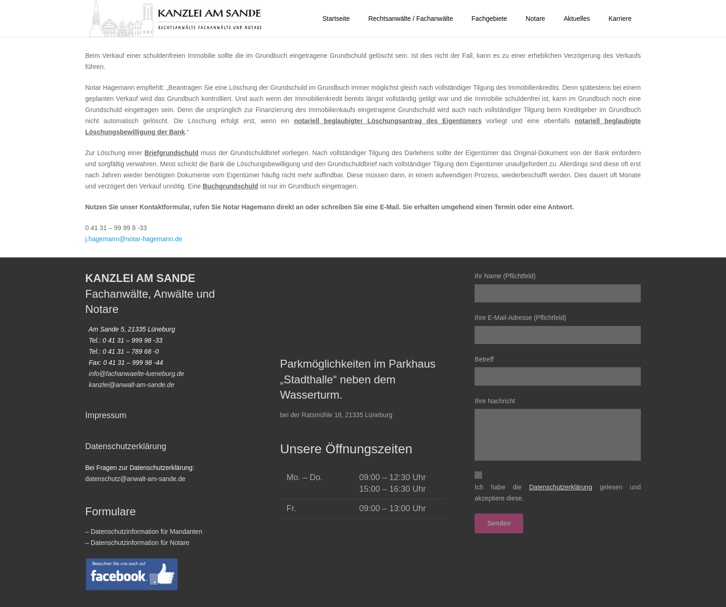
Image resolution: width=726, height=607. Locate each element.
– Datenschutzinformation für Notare (137, 542)
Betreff (558, 371)
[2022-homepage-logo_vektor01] (176, 18)
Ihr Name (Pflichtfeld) (558, 287)
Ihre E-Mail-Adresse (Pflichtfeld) (558, 329)
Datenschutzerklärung (125, 446)
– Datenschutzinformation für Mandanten (143, 531)
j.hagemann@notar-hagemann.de (133, 239)
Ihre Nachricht (558, 429)
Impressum (105, 415)
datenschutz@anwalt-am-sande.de (135, 478)
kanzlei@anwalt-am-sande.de (132, 384)
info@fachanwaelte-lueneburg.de (136, 373)
